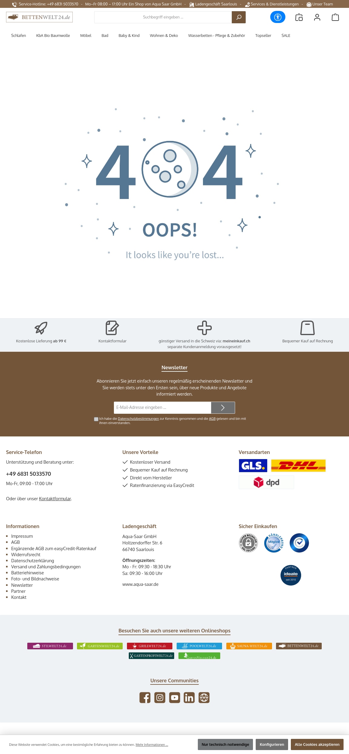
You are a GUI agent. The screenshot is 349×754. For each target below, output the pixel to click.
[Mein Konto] (317, 17)
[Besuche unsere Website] (204, 697)
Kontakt (18, 597)
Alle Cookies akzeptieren (317, 744)
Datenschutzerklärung (32, 560)
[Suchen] (239, 17)
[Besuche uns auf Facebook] (145, 697)
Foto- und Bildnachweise (35, 578)
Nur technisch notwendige (225, 744)
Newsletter (22, 585)
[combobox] (163, 17)
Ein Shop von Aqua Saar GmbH (155, 4)
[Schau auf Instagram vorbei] (160, 697)
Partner (18, 591)
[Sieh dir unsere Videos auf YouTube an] (174, 697)
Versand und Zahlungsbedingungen (46, 566)
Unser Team (320, 4)
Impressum (22, 536)
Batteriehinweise (27, 572)
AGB (212, 418)
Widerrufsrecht (25, 554)
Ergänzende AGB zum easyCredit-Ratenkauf (53, 548)
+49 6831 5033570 (28, 473)
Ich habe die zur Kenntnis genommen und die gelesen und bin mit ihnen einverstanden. (172, 420)
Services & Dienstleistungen (272, 4)
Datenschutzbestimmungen (138, 418)
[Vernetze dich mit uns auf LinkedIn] (189, 697)
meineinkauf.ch (236, 340)
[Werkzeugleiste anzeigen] (277, 17)
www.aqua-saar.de (140, 584)
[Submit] (223, 408)
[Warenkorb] (335, 17)
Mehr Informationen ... (152, 745)
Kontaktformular (112, 340)
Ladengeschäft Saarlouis (213, 4)
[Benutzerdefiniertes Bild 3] (299, 543)
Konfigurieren (272, 744)
